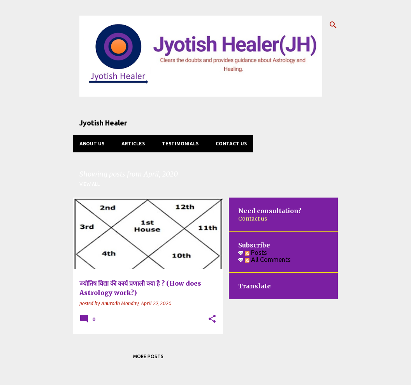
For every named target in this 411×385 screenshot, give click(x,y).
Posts (256, 252)
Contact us (231, 143)
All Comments (268, 259)
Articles (133, 143)
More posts (148, 356)
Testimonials (180, 143)
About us (91, 143)
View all (89, 184)
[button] (212, 319)
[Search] (333, 25)
